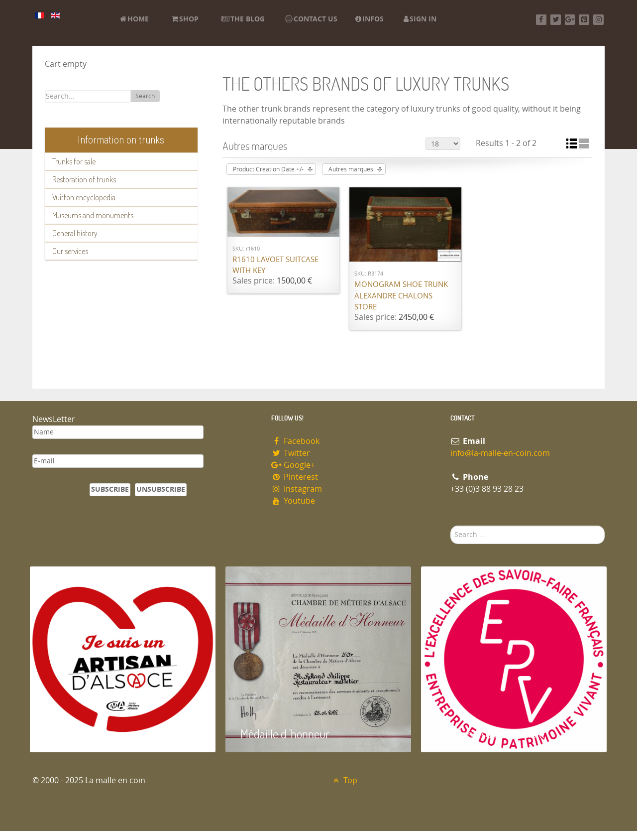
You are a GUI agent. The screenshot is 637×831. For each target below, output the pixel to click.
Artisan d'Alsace (80, 733)
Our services (70, 251)
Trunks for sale (74, 161)
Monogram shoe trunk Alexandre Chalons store (401, 295)
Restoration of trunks (84, 179)
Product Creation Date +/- (268, 169)
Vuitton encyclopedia (83, 197)
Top (344, 780)
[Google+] (570, 19)
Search (145, 96)
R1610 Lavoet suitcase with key (275, 265)
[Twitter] (555, 19)
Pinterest (294, 477)
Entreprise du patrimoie (490, 733)
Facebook (295, 441)
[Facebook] (541, 19)
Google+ (293, 465)
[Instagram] (598, 19)
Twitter (290, 453)
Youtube (293, 501)
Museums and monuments (92, 215)
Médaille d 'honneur (284, 733)
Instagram (296, 489)
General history (75, 233)
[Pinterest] (584, 19)
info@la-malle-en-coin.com (500, 453)
